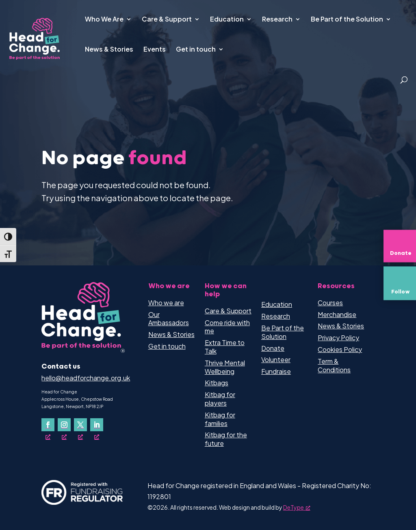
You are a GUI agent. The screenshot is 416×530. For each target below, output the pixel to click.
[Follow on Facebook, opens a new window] (47, 424)
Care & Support (167, 19)
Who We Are (104, 19)
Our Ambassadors (168, 318)
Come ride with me (227, 326)
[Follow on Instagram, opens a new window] (64, 424)
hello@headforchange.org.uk (85, 378)
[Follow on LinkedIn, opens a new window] (96, 424)
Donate (272, 348)
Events (154, 49)
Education (227, 19)
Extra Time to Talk (225, 346)
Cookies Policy (340, 349)
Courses (330, 302)
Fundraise (276, 371)
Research (277, 19)
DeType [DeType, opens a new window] (296, 507)
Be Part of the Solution (347, 19)
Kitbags (216, 382)
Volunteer (275, 359)
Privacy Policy (338, 337)
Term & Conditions (334, 365)
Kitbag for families (220, 419)
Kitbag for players (220, 398)
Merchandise (337, 314)
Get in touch (196, 49)
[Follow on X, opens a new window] (80, 424)
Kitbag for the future (226, 438)
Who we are (166, 302)
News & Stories (109, 49)
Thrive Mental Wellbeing (225, 367)
